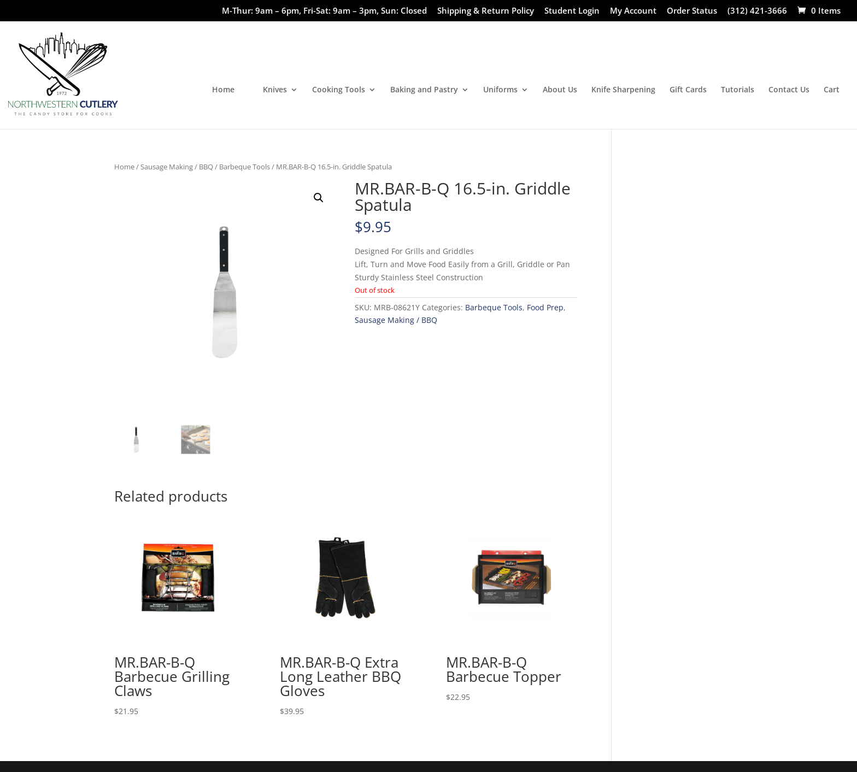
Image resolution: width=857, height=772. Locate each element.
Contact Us (788, 90)
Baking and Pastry (424, 90)
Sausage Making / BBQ (176, 167)
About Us (560, 90)
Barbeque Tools (244, 167)
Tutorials (737, 90)
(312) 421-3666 (757, 11)
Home (223, 90)
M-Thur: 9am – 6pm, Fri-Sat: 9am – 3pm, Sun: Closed (324, 11)
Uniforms (500, 90)
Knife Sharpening (623, 90)
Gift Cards (688, 90)
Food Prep (545, 307)
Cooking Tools (338, 90)
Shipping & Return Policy (485, 11)
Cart (832, 90)
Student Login (572, 11)
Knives (275, 90)
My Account (633, 11)
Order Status (692, 11)
